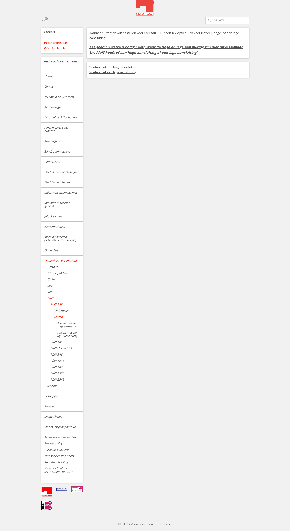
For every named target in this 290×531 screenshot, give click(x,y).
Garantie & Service (56, 450)
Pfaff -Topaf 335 (61, 348)
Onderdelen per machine (60, 261)
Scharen (49, 406)
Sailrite (51, 386)
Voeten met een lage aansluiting (112, 72)
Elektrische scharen (57, 182)
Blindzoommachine (57, 151)
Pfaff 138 (56, 304)
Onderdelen (52, 250)
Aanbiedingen (53, 107)
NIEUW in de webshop (59, 97)
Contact (49, 86)
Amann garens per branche (56, 129)
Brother (52, 267)
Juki (49, 292)
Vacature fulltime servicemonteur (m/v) (58, 469)
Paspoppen (51, 396)
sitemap (162, 524)
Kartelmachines (54, 226)
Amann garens (53, 141)
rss (170, 524)
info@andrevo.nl (56, 43)
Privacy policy (53, 443)
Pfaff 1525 (57, 373)
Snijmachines (53, 416)
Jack (49, 286)
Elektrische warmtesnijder (61, 172)
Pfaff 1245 (57, 361)
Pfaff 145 (56, 342)
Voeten (58, 317)
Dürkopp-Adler (57, 273)
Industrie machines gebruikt (56, 204)
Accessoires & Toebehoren (61, 117)
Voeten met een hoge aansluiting (113, 67)
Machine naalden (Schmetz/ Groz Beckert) (60, 238)
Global (51, 279)
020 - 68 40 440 (55, 48)
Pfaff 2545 (57, 379)
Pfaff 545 (56, 354)
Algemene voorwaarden (60, 437)
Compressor (52, 161)
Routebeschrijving (56, 462)
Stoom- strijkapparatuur (60, 427)
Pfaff (50, 298)
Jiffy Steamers (53, 216)
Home (48, 76)
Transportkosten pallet (59, 456)
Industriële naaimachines (60, 192)
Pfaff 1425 (57, 367)
